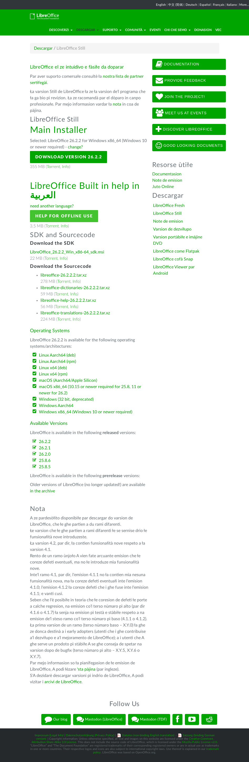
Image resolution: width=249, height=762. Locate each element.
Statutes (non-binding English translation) (148, 735)
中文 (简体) (175, 4)
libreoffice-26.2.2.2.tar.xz (63, 275)
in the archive (42, 491)
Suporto (112, 30)
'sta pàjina (86, 669)
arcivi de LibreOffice (63, 682)
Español (205, 4)
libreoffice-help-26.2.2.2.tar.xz (68, 300)
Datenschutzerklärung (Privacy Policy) (90, 735)
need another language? (52, 206)
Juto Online (163, 187)
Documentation (177, 64)
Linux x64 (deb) (53, 368)
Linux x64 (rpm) (53, 374)
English (161, 4)
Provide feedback (181, 80)
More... (244, 4)
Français (218, 4)
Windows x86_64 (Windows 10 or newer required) (85, 412)
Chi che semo (177, 30)
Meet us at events (181, 113)
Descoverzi (61, 30)
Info (65, 167)
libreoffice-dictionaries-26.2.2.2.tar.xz (75, 288)
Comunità (135, 30)
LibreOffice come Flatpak (176, 251)
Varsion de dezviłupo (172, 229)
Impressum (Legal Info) (49, 735)
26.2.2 (44, 442)
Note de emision (167, 180)
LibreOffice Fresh (169, 205)
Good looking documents (189, 145)
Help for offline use (64, 216)
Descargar (87, 30)
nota (117, 104)
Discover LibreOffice (184, 129)
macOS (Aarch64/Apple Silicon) (68, 380)
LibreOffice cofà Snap (173, 259)
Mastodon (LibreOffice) (99, 719)
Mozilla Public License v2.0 (199, 742)
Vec (218, 30)
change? (75, 147)
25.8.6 (44, 460)
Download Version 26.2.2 (68, 157)
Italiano (232, 4)
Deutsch (191, 4)
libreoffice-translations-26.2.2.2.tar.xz (75, 313)
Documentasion (166, 174)
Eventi (155, 30)
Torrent (53, 167)
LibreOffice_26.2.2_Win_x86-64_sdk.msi (67, 252)
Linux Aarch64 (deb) (57, 355)
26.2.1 (44, 448)
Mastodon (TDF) (149, 719)
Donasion (203, 30)
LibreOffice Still (167, 213)
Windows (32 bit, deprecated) (66, 399)
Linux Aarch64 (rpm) (57, 361)
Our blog (56, 719)
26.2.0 (44, 454)
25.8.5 (44, 467)
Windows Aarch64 (56, 406)
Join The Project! (180, 97)
